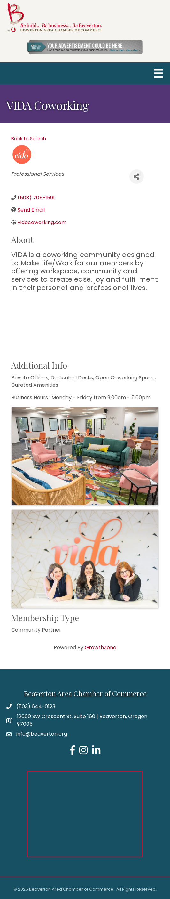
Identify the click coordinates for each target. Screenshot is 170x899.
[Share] (136, 176)
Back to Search (28, 138)
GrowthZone (100, 647)
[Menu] (158, 73)
